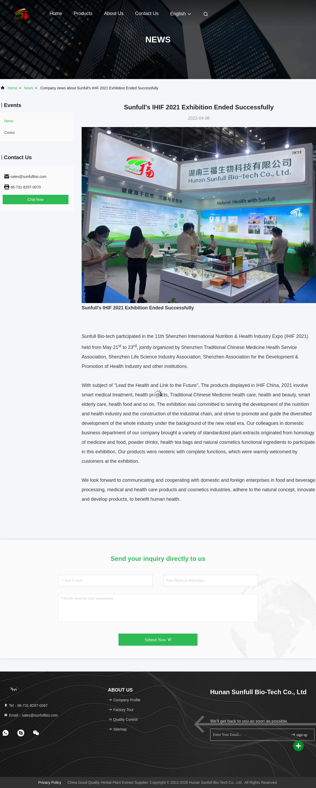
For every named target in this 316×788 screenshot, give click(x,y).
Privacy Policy (49, 782)
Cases (9, 132)
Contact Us (147, 13)
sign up (299, 734)
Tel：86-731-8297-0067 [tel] (26, 705)
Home (56, 13)
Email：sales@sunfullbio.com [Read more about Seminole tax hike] (31, 715)
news (28, 88)
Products (83, 13)
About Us (114, 13)
